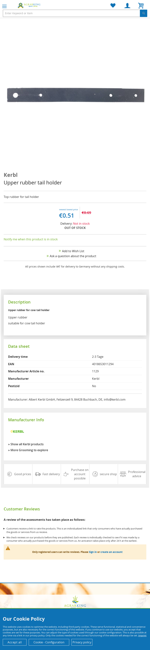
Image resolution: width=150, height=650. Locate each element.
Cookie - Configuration (48, 642)
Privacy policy (82, 642)
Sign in (93, 552)
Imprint (142, 635)
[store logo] (29, 5)
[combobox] (75, 13)
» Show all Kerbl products (26, 444)
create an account (111, 552)
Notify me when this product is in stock (31, 239)
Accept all (15, 642)
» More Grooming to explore (28, 450)
